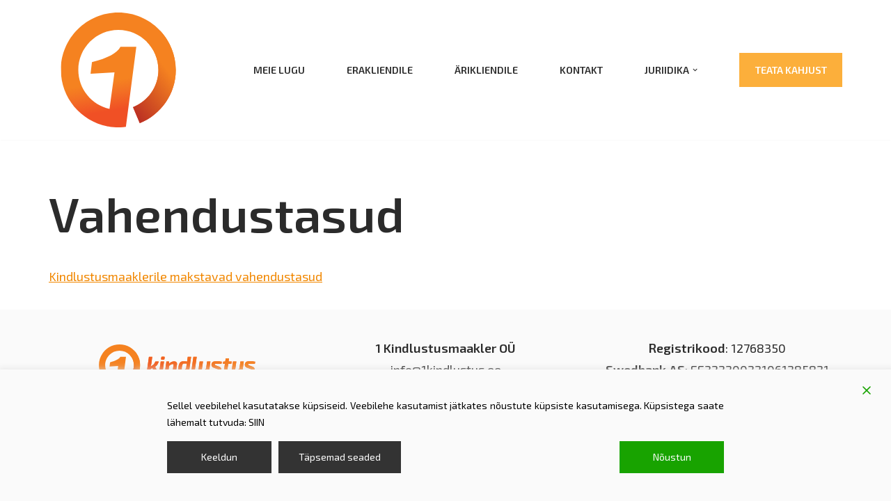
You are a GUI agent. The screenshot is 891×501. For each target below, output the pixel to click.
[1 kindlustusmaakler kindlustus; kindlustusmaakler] (118, 70)
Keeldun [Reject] (219, 457)
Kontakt (581, 70)
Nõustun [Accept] (672, 457)
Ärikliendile (486, 70)
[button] (695, 69)
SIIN (257, 422)
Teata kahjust (791, 70)
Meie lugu (279, 70)
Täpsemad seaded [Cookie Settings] (340, 457)
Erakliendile (380, 70)
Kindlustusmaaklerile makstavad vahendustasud (186, 276)
